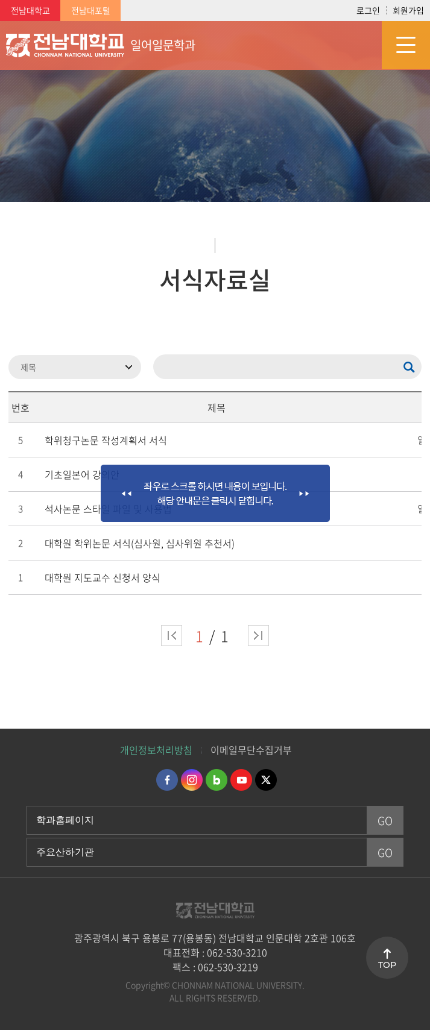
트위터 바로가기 (266, 780)
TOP (387, 964)
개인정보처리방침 (156, 750)
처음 (171, 635)
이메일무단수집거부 (251, 750)
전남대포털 (90, 10)
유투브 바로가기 (241, 780)
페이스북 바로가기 (167, 780)
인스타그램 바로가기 (192, 780)
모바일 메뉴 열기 (406, 45)
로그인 (368, 10)
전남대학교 (30, 10)
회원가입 (408, 10)
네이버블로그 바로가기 (216, 780)
